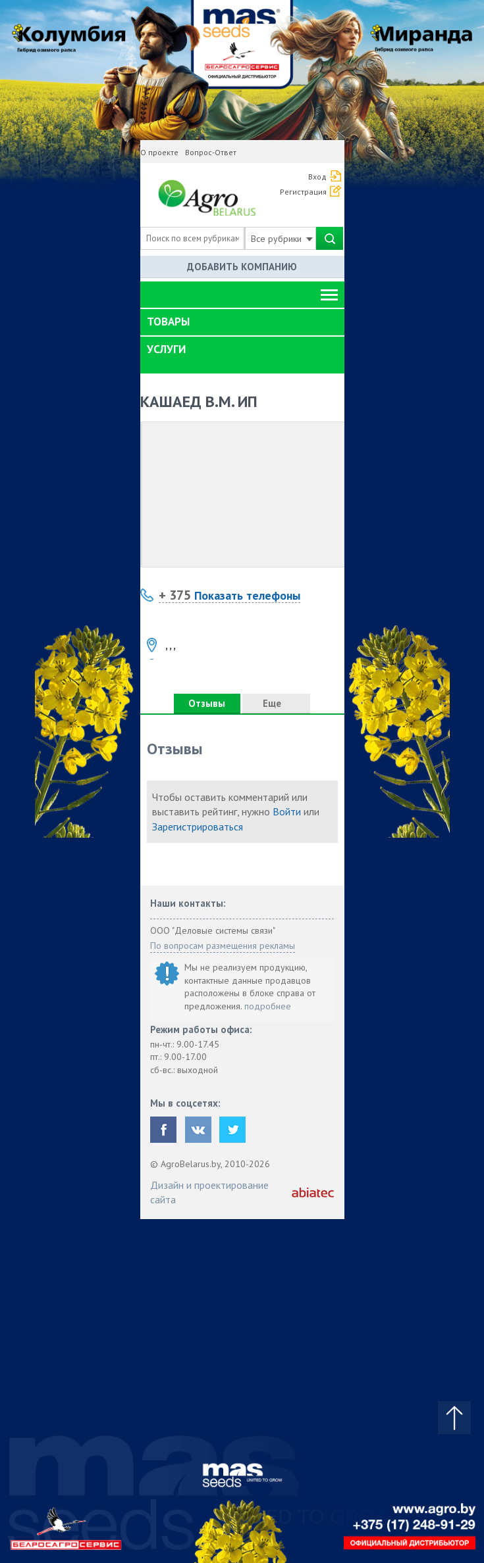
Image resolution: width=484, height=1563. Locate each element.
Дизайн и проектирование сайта (209, 1192)
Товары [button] (168, 321)
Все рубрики (282, 239)
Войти (287, 811)
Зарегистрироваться (197, 826)
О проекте (159, 152)
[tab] (242, 322)
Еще (276, 703)
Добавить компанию (242, 266)
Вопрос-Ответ (210, 152)
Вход (317, 176)
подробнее (267, 1006)
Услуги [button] (166, 349)
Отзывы (206, 703)
